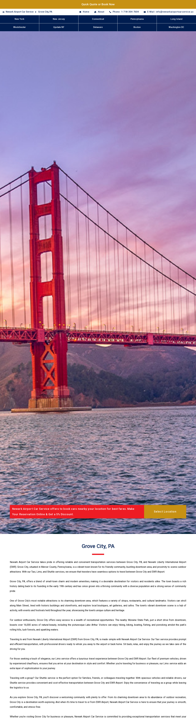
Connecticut (98, 19)
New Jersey (59, 19)
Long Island (176, 19)
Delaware (98, 27)
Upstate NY (58, 27)
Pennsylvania (137, 19)
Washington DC (176, 27)
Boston (137, 27)
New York (19, 19)
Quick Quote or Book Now (98, 4)
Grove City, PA (45, 12)
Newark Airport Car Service (19, 12)
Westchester (19, 27)
